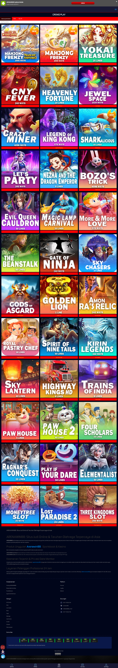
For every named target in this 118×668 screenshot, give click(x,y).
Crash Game (9, 619)
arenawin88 (64, 606)
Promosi (62, 585)
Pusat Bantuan (9, 591)
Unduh (83, 3)
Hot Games (8, 602)
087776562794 (65, 602)
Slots (7, 605)
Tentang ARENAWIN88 (11, 585)
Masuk (59, 665)
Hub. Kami (82, 665)
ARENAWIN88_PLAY (66, 609)
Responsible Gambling (11, 588)
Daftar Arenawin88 (86, 571)
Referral (62, 591)
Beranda (12, 665)
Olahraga (8, 616)
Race (7, 610)
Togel (7, 613)
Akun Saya (106, 665)
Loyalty (61, 588)
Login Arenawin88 (36, 562)
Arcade (7, 621)
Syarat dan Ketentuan (11, 593)
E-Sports (8, 624)
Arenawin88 (34, 546)
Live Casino (8, 608)
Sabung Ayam (9, 627)
